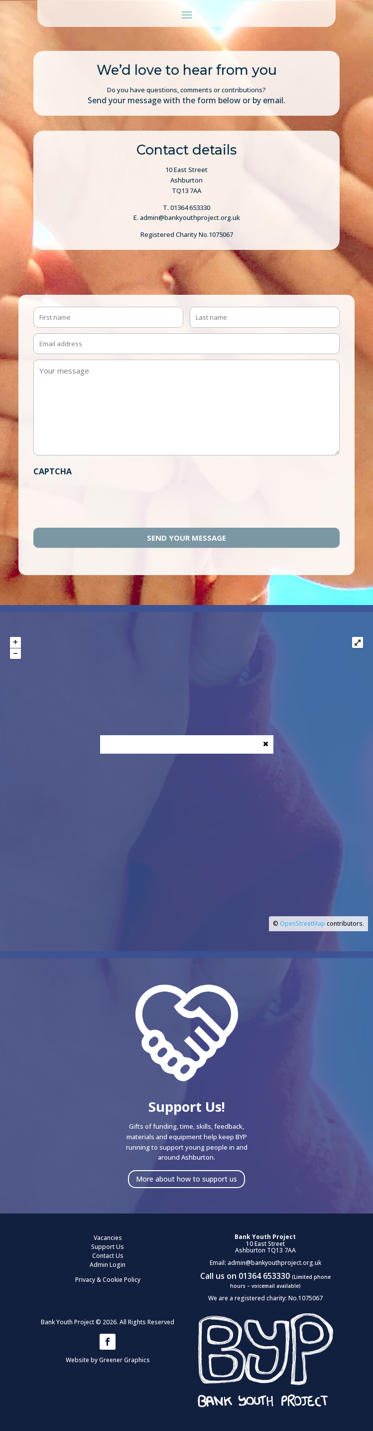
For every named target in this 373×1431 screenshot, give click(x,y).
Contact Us (108, 1255)
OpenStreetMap (302, 923)
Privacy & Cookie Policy (107, 1279)
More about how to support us (186, 1179)
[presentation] (109, 500)
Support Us (107, 1246)
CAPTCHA (52, 471)
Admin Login (107, 1264)
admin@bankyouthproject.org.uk (274, 1262)
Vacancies (108, 1237)
